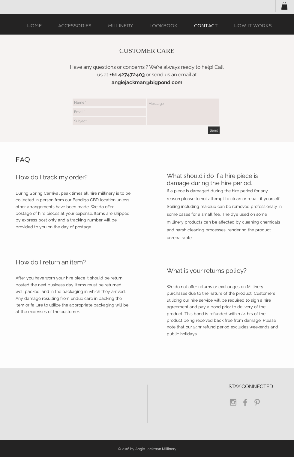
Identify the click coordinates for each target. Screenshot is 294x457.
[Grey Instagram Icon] (233, 402)
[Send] (214, 130)
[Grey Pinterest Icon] (257, 402)
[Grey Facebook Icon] (245, 402)
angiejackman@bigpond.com (147, 82)
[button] (284, 6)
